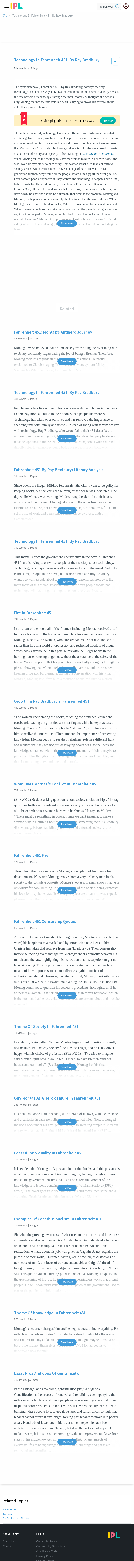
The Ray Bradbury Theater (16, 1506)
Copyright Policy (46, 1529)
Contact (8, 1534)
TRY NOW (74, 112)
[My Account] (127, 6)
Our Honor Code (47, 1539)
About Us (9, 1529)
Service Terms (45, 1549)
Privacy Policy (45, 1544)
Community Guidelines (51, 1534)
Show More (66, 211)
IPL (5, 15)
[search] (117, 6)
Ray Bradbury (10, 1497)
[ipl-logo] (16, 7)
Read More (67, 349)
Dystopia (7, 1501)
